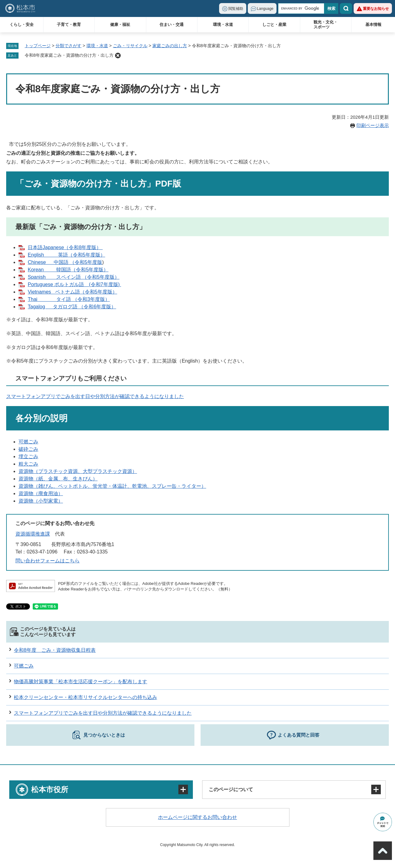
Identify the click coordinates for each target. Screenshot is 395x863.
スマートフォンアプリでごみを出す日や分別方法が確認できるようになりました (95, 396)
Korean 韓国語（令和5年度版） (68, 269)
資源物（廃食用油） (41, 493)
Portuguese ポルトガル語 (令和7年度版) (74, 284)
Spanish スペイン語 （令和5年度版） (73, 277)
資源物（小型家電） (41, 500)
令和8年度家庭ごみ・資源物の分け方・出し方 (69, 55)
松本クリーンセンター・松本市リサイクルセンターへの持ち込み (85, 697)
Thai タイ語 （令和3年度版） (69, 299)
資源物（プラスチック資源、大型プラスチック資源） (78, 471)
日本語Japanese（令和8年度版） (65, 247)
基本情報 (373, 24)
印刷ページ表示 (372, 125)
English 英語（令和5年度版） (66, 254)
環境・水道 (223, 24)
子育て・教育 (69, 24)
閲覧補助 (235, 8)
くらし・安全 (22, 24)
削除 (118, 55)
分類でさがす (68, 45)
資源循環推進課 (32, 533)
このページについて (231, 789)
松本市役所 (49, 789)
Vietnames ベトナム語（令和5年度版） (72, 291)
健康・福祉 (120, 24)
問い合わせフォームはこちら (47, 560)
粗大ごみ (28, 463)
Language (265, 8)
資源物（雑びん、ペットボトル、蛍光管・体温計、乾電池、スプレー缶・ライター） (112, 486)
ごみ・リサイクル (130, 45)
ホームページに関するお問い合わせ (197, 817)
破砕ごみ (28, 449)
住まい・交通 (172, 24)
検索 (346, 8)
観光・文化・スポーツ (326, 24)
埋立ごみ (28, 456)
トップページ (38, 45)
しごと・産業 (274, 24)
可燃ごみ (28, 441)
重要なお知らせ (376, 8)
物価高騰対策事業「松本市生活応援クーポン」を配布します (80, 681)
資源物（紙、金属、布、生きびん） (58, 478)
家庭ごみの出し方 (169, 45)
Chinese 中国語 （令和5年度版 (65, 262)
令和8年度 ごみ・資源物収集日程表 (55, 650)
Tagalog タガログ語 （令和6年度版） (72, 306)
